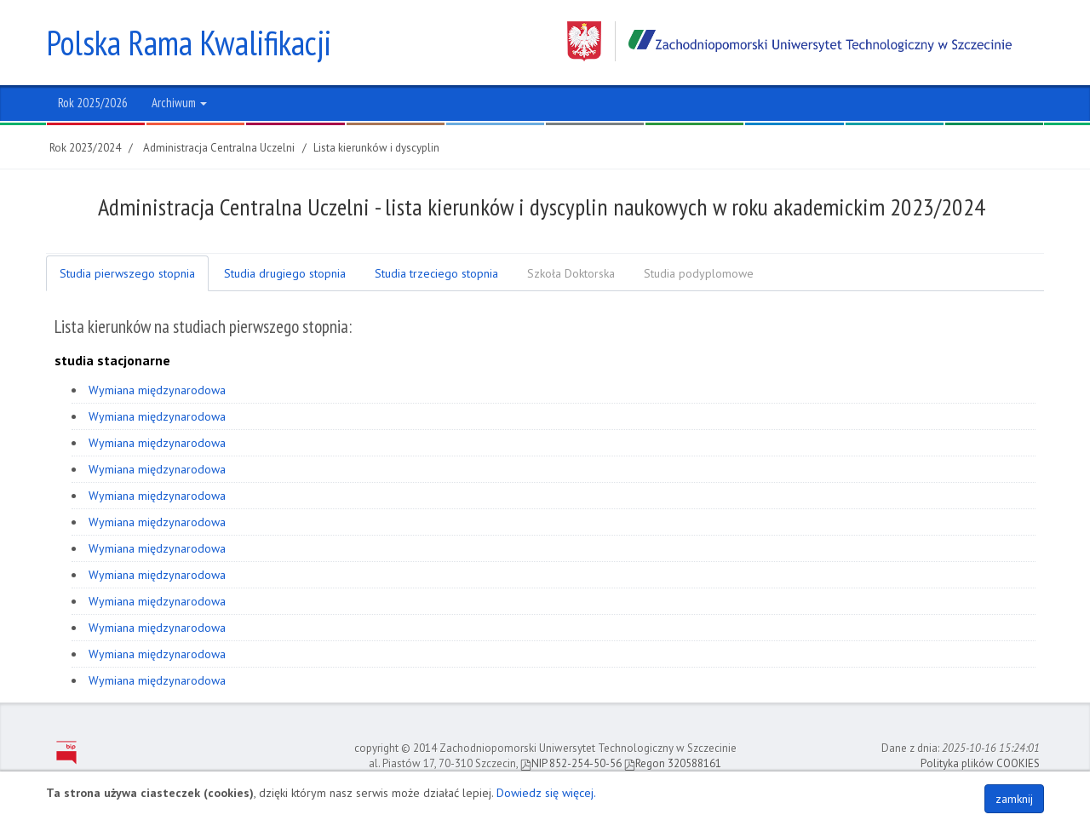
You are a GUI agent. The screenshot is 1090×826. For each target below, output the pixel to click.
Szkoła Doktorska (571, 273)
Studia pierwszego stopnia (127, 273)
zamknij (1014, 798)
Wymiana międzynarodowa (157, 390)
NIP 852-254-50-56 (571, 763)
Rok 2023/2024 (85, 148)
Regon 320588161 (672, 763)
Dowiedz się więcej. (546, 792)
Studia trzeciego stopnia (436, 273)
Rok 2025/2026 (93, 103)
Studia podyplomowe (699, 273)
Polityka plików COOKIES (980, 763)
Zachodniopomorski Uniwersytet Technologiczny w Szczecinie (789, 41)
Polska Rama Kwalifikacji (188, 42)
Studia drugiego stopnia (285, 273)
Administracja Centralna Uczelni (219, 148)
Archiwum (179, 103)
